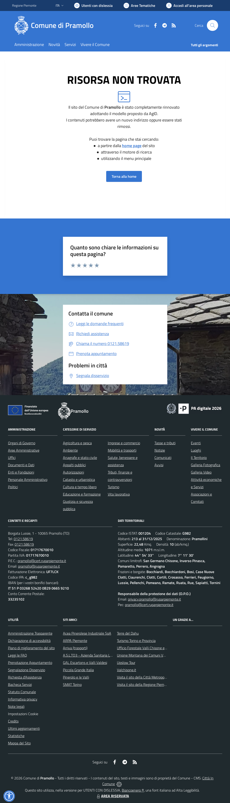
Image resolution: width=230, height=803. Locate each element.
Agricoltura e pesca (77, 443)
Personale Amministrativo (27, 479)
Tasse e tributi (165, 443)
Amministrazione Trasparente (30, 633)
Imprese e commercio (124, 443)
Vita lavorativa (119, 494)
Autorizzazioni (73, 472)
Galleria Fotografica (205, 465)
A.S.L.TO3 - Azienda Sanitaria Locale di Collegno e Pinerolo (107, 655)
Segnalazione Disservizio (26, 670)
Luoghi (196, 450)
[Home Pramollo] (55, 25)
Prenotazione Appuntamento (30, 662)
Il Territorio (199, 457)
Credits (13, 721)
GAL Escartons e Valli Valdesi (85, 662)
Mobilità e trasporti (122, 450)
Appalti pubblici (74, 465)
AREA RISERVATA (112, 796)
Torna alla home (124, 176)
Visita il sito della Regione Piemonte (144, 684)
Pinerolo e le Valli (76, 677)
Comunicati (162, 457)
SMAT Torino (72, 684)
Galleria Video (201, 472)
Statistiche (16, 735)
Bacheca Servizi (20, 684)
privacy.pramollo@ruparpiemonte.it (154, 599)
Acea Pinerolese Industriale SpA (87, 633)
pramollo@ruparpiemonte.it (39, 566)
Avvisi (158, 465)
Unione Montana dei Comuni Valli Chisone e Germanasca (160, 655)
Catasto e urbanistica (79, 479)
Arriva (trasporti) (75, 648)
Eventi (196, 443)
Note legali (16, 706)
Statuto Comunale (22, 692)
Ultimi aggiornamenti (24, 728)
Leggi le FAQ (17, 655)
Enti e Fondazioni (21, 472)
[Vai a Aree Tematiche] (139, 5)
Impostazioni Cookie (23, 714)
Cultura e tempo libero (80, 487)
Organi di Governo (21, 443)
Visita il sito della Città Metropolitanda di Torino (152, 677)
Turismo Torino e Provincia (136, 640)
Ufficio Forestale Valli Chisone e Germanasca (150, 648)
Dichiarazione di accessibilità (29, 640)
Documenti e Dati (21, 465)
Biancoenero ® (133, 790)
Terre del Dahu (128, 633)
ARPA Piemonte (75, 640)
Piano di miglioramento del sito (31, 648)
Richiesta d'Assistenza (25, 677)
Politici (13, 487)
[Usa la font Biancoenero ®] (93, 5)
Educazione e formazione (82, 494)
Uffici (12, 457)
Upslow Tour (126, 662)
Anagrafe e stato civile (80, 457)
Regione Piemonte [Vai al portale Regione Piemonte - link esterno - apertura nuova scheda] (24, 5)
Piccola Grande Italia (78, 670)
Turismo (113, 487)
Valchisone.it (126, 670)
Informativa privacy (22, 699)
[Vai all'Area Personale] (189, 5)
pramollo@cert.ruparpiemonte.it (42, 560)
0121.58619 (23, 539)
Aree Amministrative (23, 450)
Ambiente (70, 450)
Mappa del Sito (19, 743)
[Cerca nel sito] (212, 25)
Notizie (159, 450)
